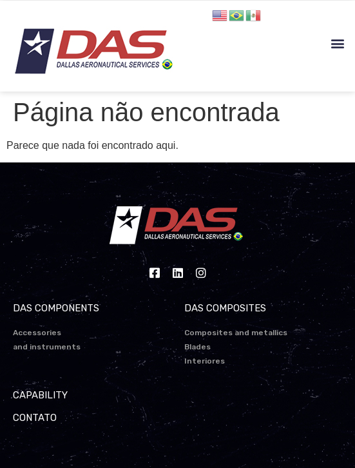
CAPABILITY (40, 395)
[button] (338, 43)
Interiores (204, 361)
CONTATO (35, 418)
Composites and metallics (235, 332)
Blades (197, 346)
